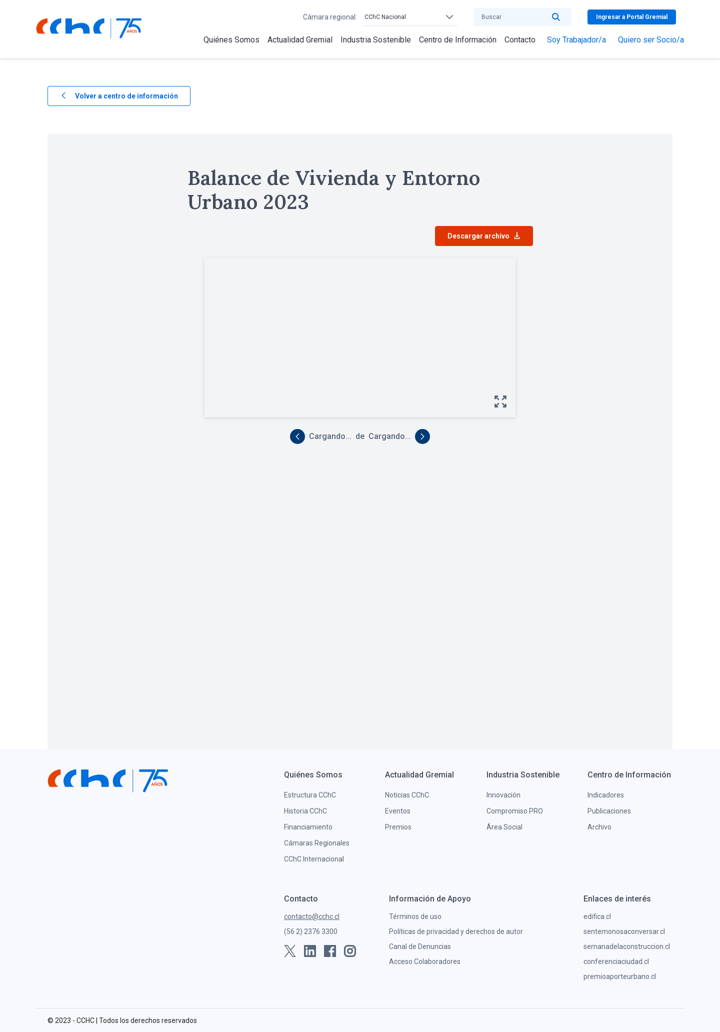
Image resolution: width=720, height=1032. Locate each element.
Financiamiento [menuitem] (308, 827)
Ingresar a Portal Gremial (632, 17)
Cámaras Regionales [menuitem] (317, 843)
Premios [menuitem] (398, 827)
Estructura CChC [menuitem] (310, 795)
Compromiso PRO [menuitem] (514, 811)
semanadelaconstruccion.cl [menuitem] (627, 946)
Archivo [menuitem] (600, 827)
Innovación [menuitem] (503, 795)
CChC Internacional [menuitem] (314, 859)
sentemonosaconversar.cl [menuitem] (624, 931)
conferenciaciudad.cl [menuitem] (616, 961)
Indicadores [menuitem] (606, 795)
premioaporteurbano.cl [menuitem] (620, 976)
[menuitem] (232, 40)
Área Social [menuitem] (504, 827)
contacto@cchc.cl (312, 916)
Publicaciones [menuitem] (609, 811)
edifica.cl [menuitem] (597, 916)
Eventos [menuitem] (397, 811)
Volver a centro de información (119, 96)
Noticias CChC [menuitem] (407, 795)
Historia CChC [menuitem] (305, 811)
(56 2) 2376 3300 (311, 932)
